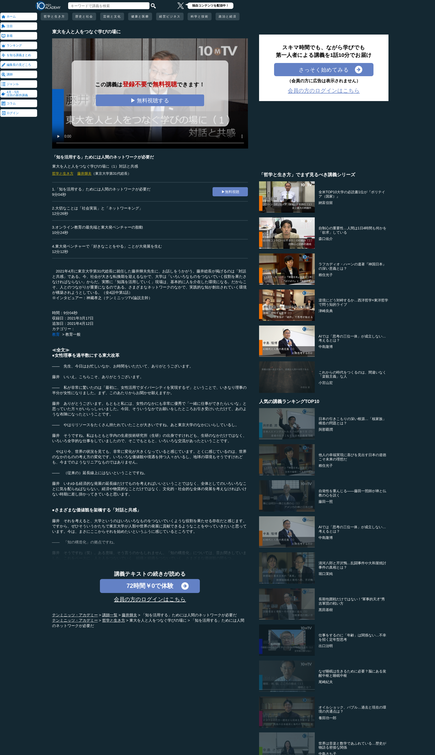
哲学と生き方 (54, 16)
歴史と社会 (84, 16)
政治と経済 (227, 16)
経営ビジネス (170, 16)
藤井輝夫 (84, 173)
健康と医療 (140, 16)
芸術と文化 (112, 16)
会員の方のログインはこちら (150, 599)
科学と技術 (199, 16)
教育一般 (73, 334)
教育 (56, 334)
